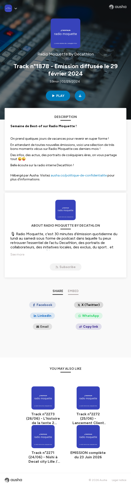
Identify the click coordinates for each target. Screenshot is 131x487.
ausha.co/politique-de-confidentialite (79, 175)
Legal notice (119, 480)
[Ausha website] (117, 7)
